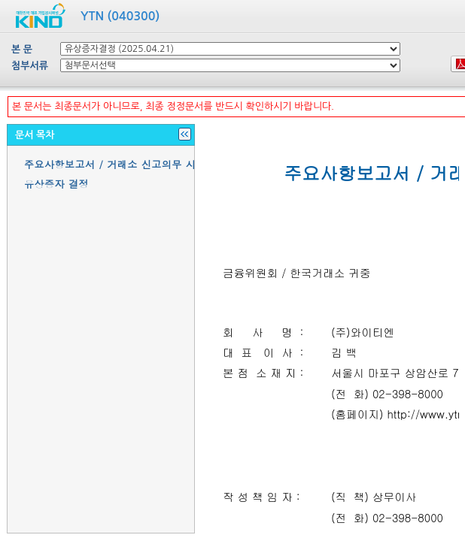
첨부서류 (29, 66)
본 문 (21, 49)
